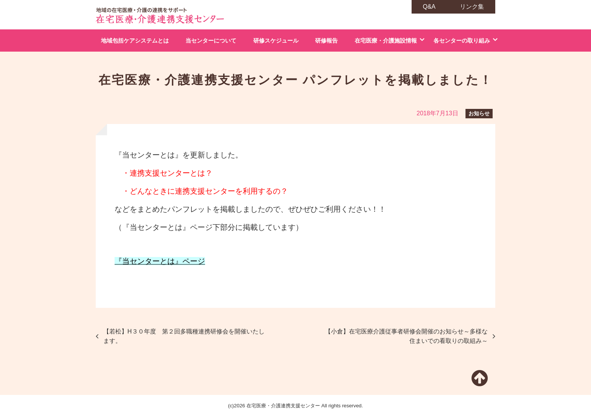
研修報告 (326, 40)
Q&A (429, 6)
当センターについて (210, 40)
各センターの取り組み (461, 40)
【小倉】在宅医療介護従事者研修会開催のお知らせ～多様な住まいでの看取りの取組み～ (406, 336)
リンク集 (472, 6)
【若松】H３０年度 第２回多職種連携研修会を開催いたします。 (184, 336)
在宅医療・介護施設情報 (386, 40)
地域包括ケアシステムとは (135, 40)
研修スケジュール (276, 40)
